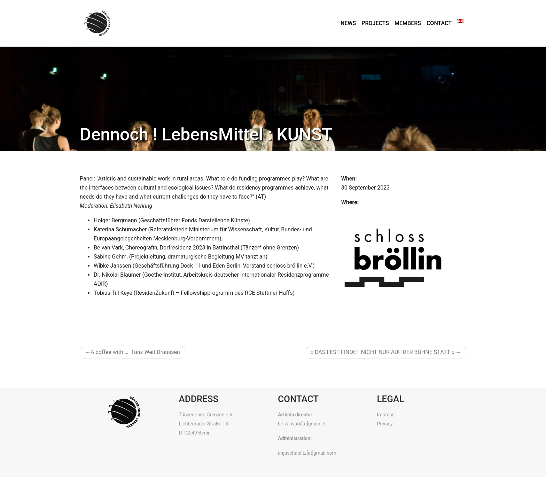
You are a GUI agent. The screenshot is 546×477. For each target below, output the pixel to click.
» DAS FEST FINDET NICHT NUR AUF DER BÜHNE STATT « (382, 352)
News (348, 23)
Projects (375, 23)
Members (408, 23)
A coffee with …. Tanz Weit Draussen (135, 352)
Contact (439, 23)
